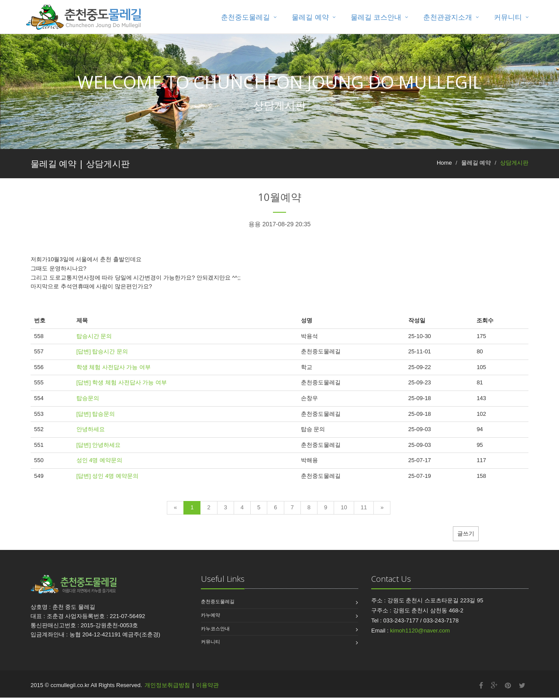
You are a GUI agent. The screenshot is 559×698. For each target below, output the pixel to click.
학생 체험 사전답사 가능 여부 (113, 367)
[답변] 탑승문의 (95, 414)
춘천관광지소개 (447, 17)
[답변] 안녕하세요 (98, 445)
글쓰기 (465, 534)
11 (364, 507)
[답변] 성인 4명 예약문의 (107, 476)
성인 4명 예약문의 (99, 460)
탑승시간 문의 (94, 336)
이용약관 (207, 685)
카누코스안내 (215, 629)
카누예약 (210, 615)
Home (444, 162)
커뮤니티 (508, 17)
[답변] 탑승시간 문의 (102, 352)
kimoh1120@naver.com (420, 631)
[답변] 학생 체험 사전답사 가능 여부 (121, 383)
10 (344, 507)
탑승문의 (87, 398)
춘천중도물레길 (245, 17)
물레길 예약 (310, 17)
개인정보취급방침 (167, 685)
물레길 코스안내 (376, 17)
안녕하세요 (90, 429)
